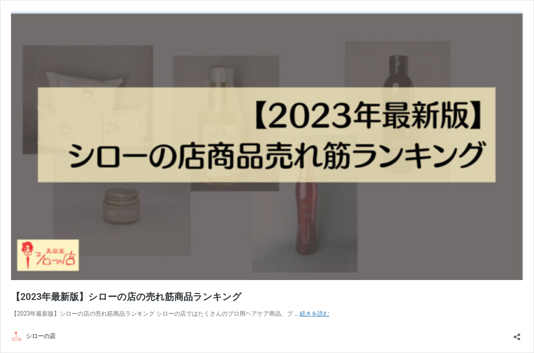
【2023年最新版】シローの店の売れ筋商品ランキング (126, 296)
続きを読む (314, 313)
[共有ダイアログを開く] (517, 334)
